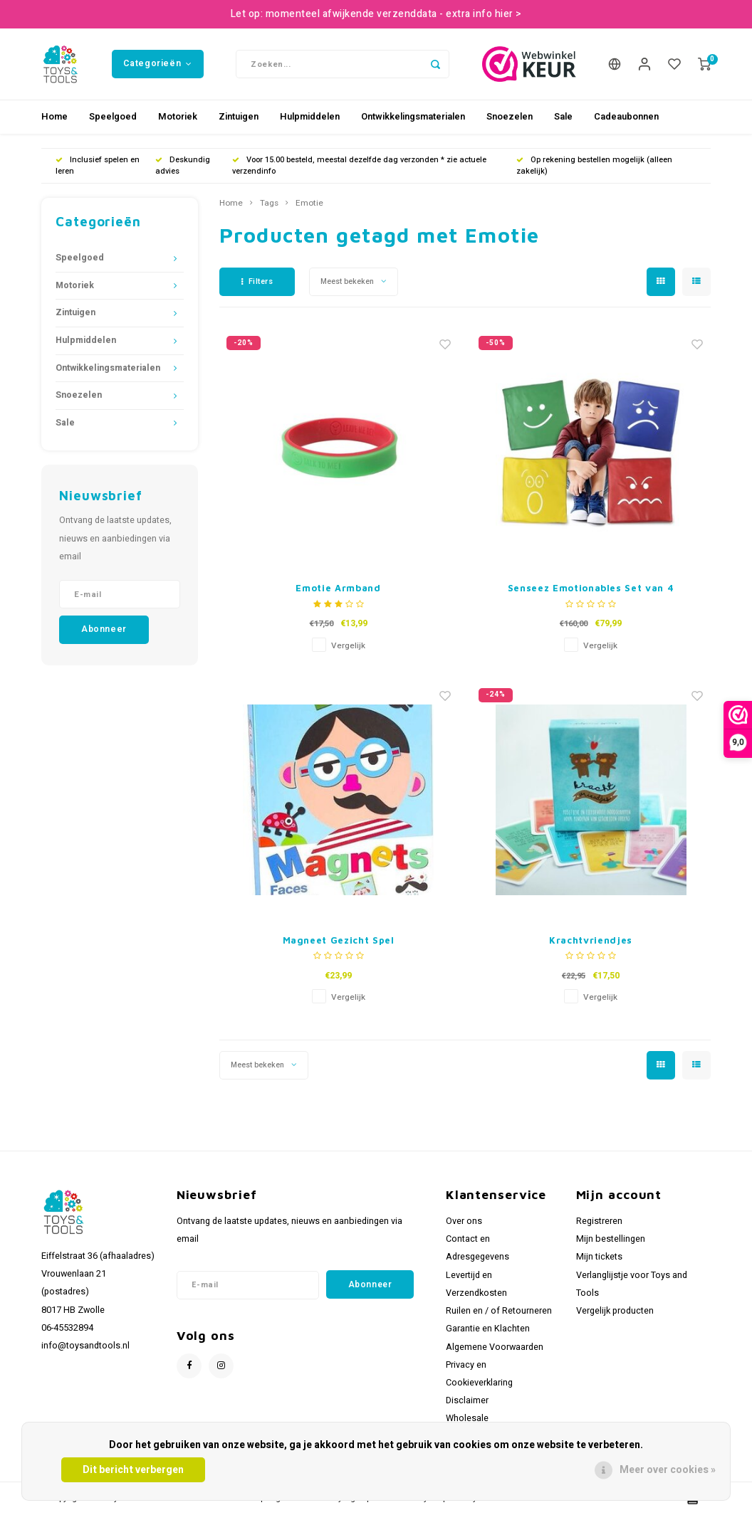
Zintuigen (238, 116)
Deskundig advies (182, 165)
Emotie (309, 203)
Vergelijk (348, 646)
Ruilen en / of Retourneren (499, 1310)
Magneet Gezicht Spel (339, 940)
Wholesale (467, 1418)
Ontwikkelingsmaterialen (413, 116)
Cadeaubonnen (626, 116)
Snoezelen (509, 116)
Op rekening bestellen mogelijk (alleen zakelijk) (594, 165)
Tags (269, 203)
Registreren (599, 1221)
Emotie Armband (338, 587)
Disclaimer (467, 1400)
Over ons (464, 1221)
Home (54, 116)
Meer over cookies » (668, 1469)
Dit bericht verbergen (133, 1469)
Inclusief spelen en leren (98, 165)
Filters (257, 281)
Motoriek (177, 116)
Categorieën (157, 63)
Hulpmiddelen (310, 116)
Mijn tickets (599, 1256)
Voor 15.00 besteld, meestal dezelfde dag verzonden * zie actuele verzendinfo (359, 165)
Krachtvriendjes (590, 940)
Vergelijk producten (615, 1310)
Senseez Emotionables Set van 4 (591, 587)
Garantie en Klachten (488, 1328)
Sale (563, 116)
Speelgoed (113, 116)
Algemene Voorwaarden (494, 1347)
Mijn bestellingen (610, 1238)
